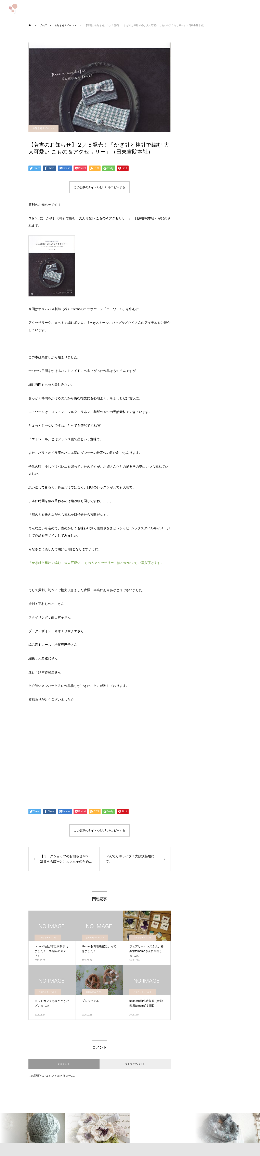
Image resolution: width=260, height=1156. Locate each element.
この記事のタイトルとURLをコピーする (99, 187)
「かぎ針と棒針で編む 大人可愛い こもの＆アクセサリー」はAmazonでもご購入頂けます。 (96, 562)
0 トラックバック (135, 1063)
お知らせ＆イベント (43, 128)
